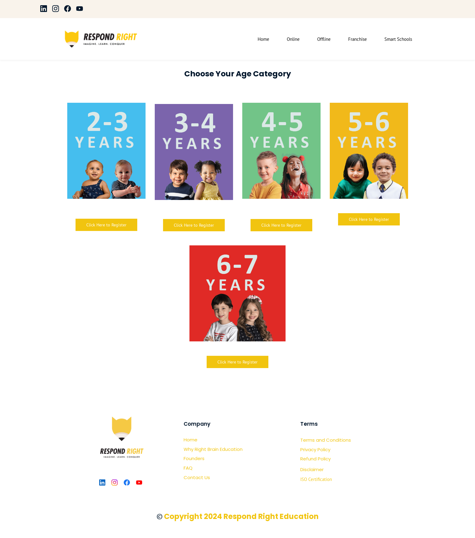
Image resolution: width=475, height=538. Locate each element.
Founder (193, 458)
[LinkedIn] (102, 482)
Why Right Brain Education (213, 449)
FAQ (188, 468)
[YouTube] (139, 482)
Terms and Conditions (325, 440)
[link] (369, 107)
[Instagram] (114, 482)
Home (190, 440)
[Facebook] (126, 482)
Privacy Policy (315, 449)
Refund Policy (315, 459)
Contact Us (197, 477)
